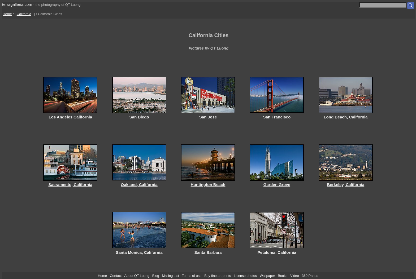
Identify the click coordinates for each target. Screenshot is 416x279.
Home (7, 14)
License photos (245, 276)
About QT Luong (136, 276)
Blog (155, 276)
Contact (116, 276)
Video (294, 276)
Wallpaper (267, 276)
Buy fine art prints (217, 276)
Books (282, 276)
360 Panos (310, 276)
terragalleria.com (17, 4)
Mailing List (170, 276)
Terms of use (191, 276)
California (24, 14)
